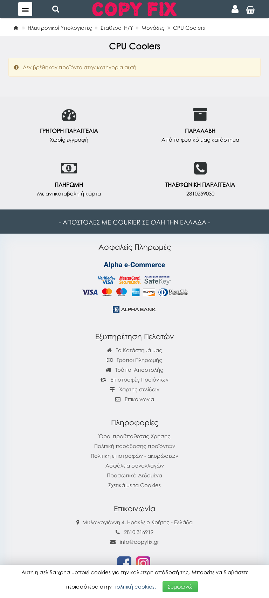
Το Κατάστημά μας (134, 350)
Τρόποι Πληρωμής (134, 360)
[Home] (16, 27)
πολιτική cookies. (134, 586)
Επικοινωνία (139, 399)
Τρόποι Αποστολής (134, 369)
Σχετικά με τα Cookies (134, 485)
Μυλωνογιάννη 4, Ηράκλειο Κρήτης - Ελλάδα (137, 522)
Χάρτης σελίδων (134, 389)
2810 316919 (138, 532)
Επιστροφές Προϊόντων (134, 379)
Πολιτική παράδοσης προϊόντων (134, 446)
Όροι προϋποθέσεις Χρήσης (135, 436)
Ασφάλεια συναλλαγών (134, 465)
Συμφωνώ (180, 586)
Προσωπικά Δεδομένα (134, 475)
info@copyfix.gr (134, 542)
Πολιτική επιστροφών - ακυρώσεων (134, 456)
